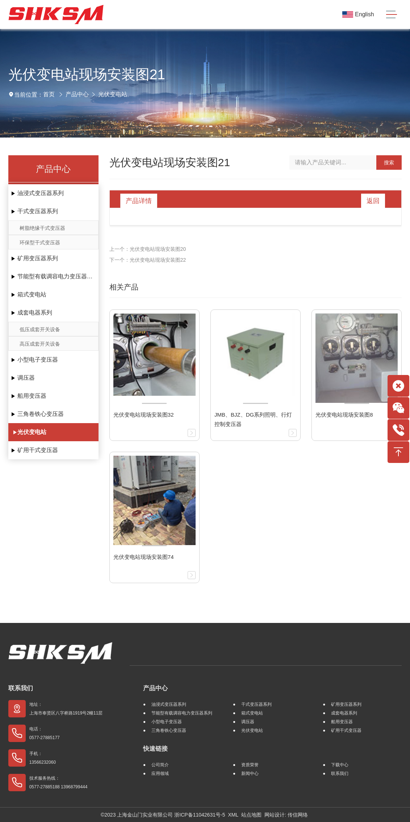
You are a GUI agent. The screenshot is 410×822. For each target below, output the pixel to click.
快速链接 (155, 748)
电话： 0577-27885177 (44, 733)
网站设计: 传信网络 (286, 815)
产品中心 (77, 94)
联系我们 (20, 688)
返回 (373, 201)
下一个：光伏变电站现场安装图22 (147, 260)
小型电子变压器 (37, 360)
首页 (49, 94)
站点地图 (251, 815)
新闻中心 (250, 773)
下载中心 (339, 764)
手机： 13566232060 (42, 758)
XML (233, 815)
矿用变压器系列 (37, 258)
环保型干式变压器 (40, 242)
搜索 (389, 162)
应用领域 (160, 773)
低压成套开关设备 (40, 329)
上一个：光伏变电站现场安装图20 (147, 249)
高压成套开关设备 (40, 344)
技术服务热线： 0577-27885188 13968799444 (58, 782)
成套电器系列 (34, 312)
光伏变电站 (112, 94)
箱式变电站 (31, 294)
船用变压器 (31, 396)
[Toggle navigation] (391, 14)
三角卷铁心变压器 (40, 414)
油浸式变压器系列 (40, 193)
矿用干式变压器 (37, 450)
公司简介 (160, 764)
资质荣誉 (250, 764)
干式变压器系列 (37, 211)
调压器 (26, 378)
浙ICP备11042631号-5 (199, 815)
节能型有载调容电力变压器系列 (58, 276)
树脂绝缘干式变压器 (42, 228)
